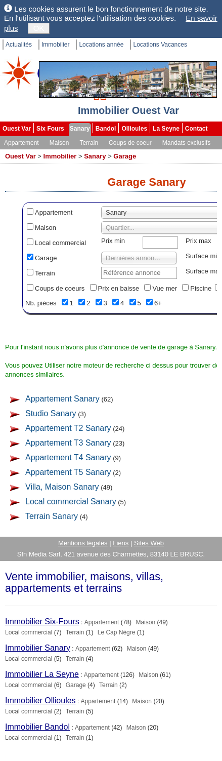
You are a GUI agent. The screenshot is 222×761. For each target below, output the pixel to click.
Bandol (106, 128)
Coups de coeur (130, 142)
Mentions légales (83, 543)
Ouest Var (17, 128)
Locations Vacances (160, 44)
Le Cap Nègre (117, 632)
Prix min (113, 241)
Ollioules (134, 128)
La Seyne (166, 128)
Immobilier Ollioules (40, 700)
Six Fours (50, 128)
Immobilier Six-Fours (42, 621)
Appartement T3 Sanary (68, 442)
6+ (158, 303)
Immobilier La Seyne (42, 674)
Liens (120, 543)
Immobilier (55, 44)
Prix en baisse (119, 288)
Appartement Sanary (62, 398)
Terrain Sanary (51, 516)
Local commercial (60, 243)
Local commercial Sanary (70, 501)
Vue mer (164, 288)
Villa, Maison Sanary (62, 487)
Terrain (88, 142)
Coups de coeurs (59, 288)
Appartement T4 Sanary (68, 457)
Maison (59, 142)
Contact (196, 128)
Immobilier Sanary (37, 648)
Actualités (19, 44)
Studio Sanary (50, 413)
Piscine (200, 288)
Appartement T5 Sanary (68, 472)
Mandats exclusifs (186, 142)
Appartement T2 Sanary (68, 428)
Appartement (21, 142)
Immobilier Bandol (37, 727)
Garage (124, 156)
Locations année (101, 44)
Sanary (80, 128)
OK (39, 28)
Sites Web (149, 543)
